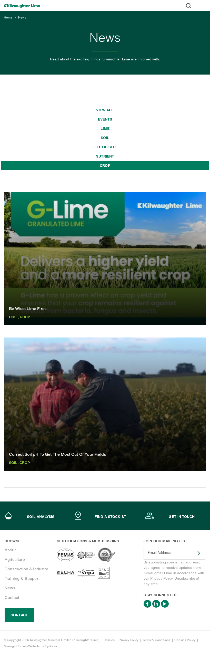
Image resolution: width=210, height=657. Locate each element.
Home (8, 17)
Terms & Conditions (156, 640)
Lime (105, 128)
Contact (12, 597)
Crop (105, 165)
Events (105, 119)
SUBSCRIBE (195, 553)
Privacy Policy (161, 578)
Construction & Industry (26, 569)
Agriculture (15, 559)
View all (105, 110)
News (22, 17)
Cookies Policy (184, 640)
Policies (109, 640)
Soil (105, 138)
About (10, 550)
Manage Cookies (16, 646)
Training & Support (22, 578)
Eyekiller (51, 646)
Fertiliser (105, 147)
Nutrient (105, 156)
